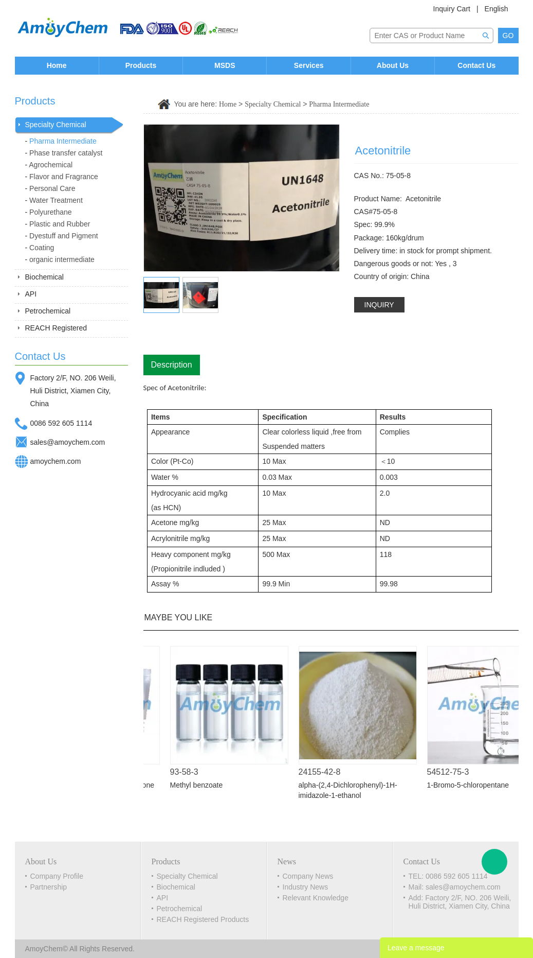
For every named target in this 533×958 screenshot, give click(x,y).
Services (309, 65)
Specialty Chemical (55, 124)
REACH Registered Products (203, 919)
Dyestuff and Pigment (63, 236)
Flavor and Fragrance (63, 176)
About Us (393, 65)
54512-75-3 (451, 772)
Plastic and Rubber (59, 224)
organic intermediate (62, 259)
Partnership (48, 887)
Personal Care (52, 188)
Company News (308, 876)
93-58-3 (187, 772)
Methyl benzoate (199, 785)
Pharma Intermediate (63, 141)
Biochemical (44, 277)
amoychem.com (55, 461)
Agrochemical (50, 165)
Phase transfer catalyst (65, 153)
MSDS (224, 65)
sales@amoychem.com (67, 442)
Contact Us (476, 65)
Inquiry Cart (451, 9)
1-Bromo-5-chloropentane (471, 785)
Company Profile (57, 876)
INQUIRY (379, 305)
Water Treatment (56, 200)
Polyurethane (50, 212)
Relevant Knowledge (315, 898)
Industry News (305, 887)
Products (141, 65)
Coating (41, 247)
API (31, 294)
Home (57, 65)
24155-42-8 (323, 772)
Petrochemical (48, 311)
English (496, 9)
